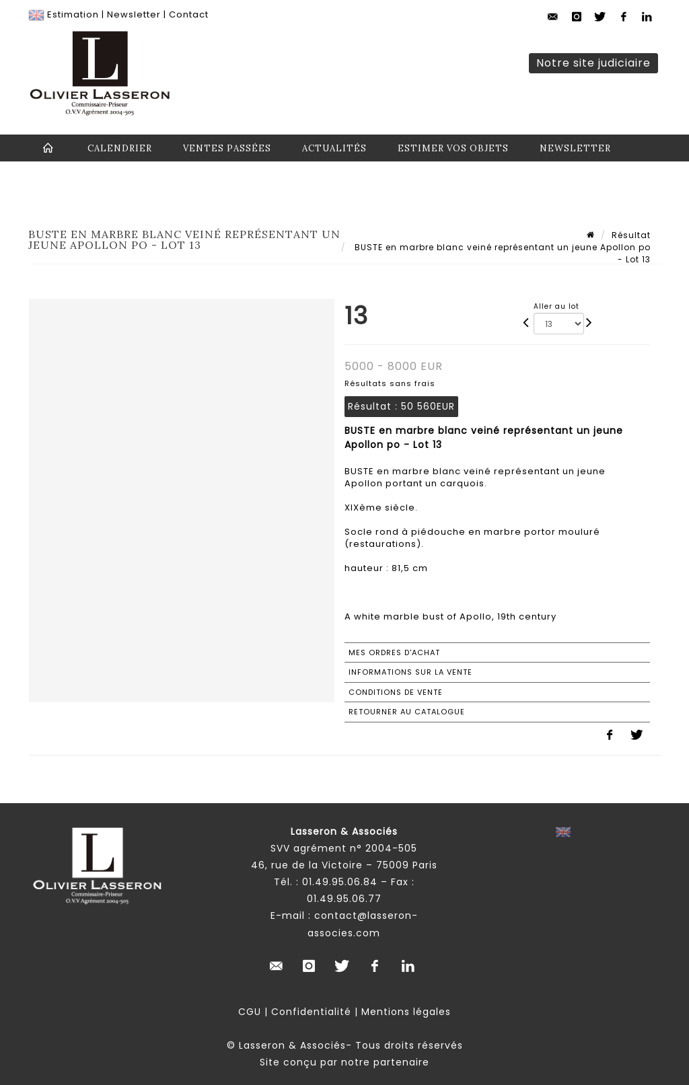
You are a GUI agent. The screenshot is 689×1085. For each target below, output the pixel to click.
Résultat (631, 235)
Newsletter (134, 14)
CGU (249, 1011)
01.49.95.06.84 (339, 882)
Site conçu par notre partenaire (344, 1062)
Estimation (73, 14)
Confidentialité (311, 1011)
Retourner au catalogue (407, 711)
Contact (189, 14)
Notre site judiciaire (593, 63)
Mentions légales (406, 1011)
